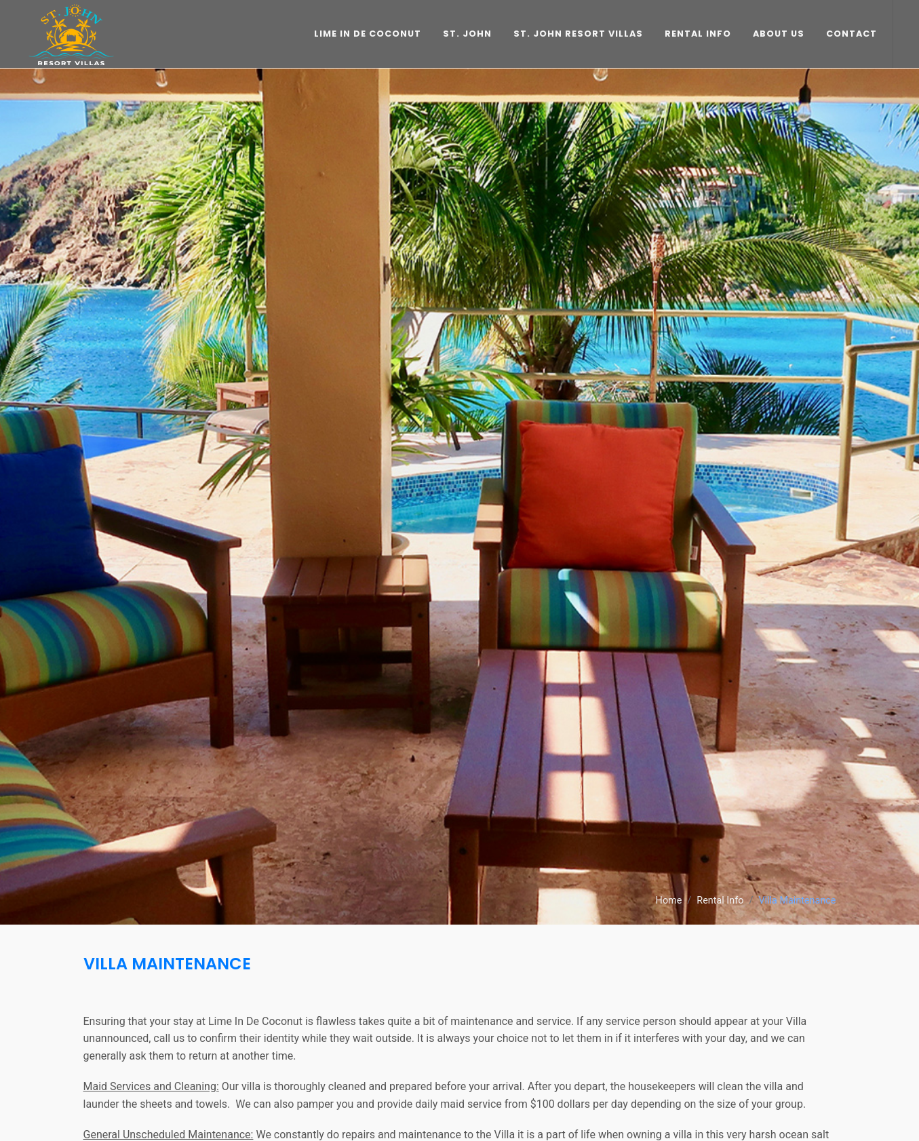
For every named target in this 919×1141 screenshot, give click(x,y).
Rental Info (720, 900)
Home (669, 900)
